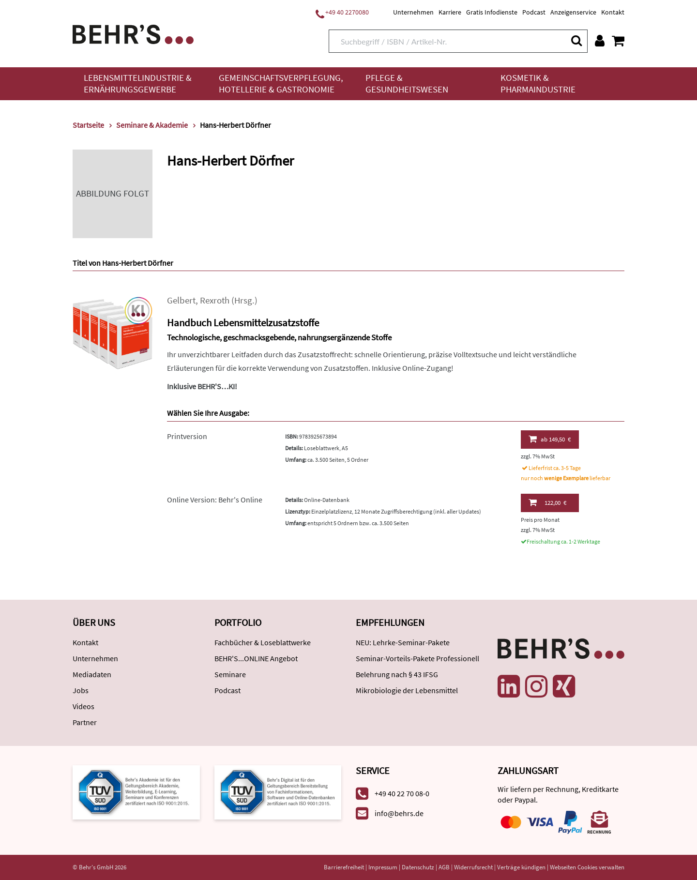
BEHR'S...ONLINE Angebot (256, 658)
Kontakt (612, 12)
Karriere (450, 12)
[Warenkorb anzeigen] (618, 40)
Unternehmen (413, 12)
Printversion (187, 436)
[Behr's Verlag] (133, 33)
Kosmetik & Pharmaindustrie (538, 83)
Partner (85, 722)
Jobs (81, 690)
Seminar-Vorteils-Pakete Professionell (417, 658)
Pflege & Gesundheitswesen (406, 83)
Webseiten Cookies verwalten (587, 867)
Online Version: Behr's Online (214, 499)
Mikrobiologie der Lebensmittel (407, 690)
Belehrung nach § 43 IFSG (397, 674)
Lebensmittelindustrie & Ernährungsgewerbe (138, 83)
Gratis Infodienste (491, 12)
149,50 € (550, 439)
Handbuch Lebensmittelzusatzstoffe (243, 322)
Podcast (533, 12)
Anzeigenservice (573, 12)
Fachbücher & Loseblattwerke (262, 642)
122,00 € (547, 502)
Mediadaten (92, 674)
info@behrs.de (399, 813)
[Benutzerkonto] (600, 40)
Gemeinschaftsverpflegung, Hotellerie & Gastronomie (281, 83)
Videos (83, 706)
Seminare (230, 674)
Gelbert (181, 300)
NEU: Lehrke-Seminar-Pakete (403, 642)
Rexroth (214, 300)
